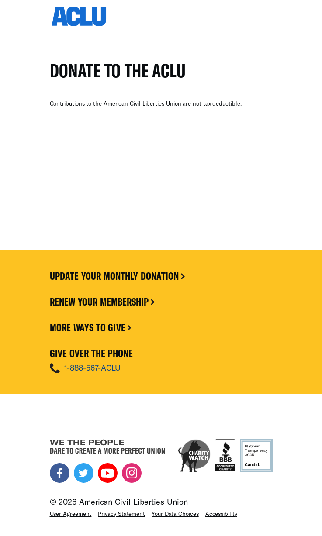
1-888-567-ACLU (92, 367)
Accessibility (221, 513)
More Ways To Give (91, 327)
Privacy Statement (121, 513)
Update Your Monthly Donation (118, 275)
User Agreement (71, 513)
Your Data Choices (175, 513)
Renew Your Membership (103, 301)
